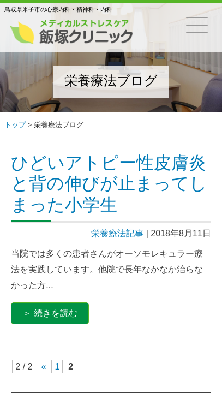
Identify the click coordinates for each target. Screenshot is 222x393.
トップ (15, 125)
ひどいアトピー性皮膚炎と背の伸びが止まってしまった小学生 (109, 184)
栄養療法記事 (117, 233)
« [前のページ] (43, 366)
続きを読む (55, 313)
